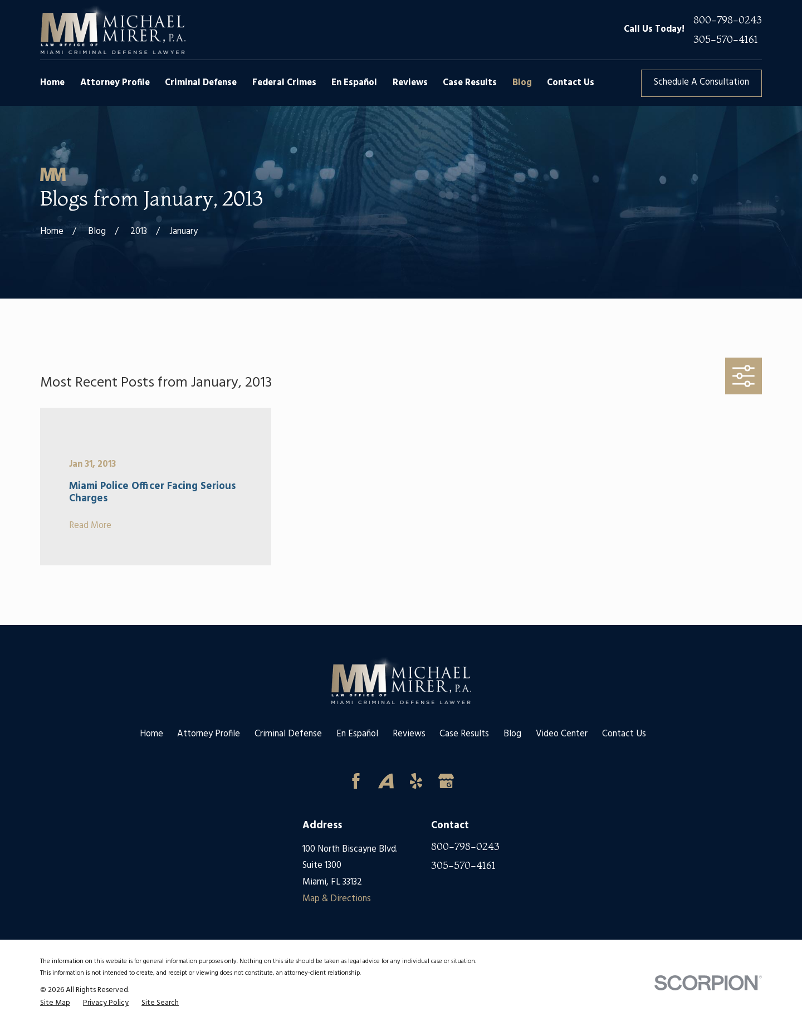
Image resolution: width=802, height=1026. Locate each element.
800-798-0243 (727, 20)
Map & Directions (336, 899)
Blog (512, 734)
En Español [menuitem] (354, 83)
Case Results (464, 734)
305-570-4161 (725, 40)
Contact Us (624, 734)
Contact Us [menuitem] (570, 83)
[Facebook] (356, 781)
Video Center (562, 734)
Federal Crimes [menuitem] (284, 83)
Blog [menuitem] (522, 83)
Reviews (409, 734)
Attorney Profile (208, 734)
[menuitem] (55, 1003)
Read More (90, 526)
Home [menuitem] (52, 83)
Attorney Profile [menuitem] (115, 83)
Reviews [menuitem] (410, 83)
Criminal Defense (288, 734)
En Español (357, 734)
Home (151, 734)
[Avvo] (386, 781)
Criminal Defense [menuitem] (201, 83)
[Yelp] (416, 781)
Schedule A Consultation (701, 82)
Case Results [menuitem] (470, 83)
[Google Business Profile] (446, 781)
